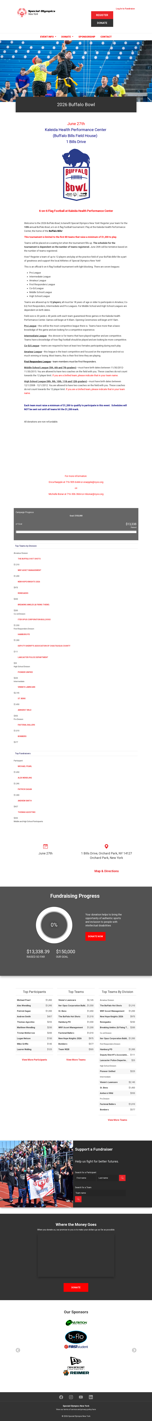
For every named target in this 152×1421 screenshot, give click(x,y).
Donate (102, 23)
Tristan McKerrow (26, 1033)
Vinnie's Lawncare (26, 687)
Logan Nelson (24, 1038)
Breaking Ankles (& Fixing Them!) (33, 605)
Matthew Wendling (26, 1027)
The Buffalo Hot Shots (29, 559)
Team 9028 (63, 1049)
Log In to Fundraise (125, 8)
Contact (106, 36)
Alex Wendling (25, 778)
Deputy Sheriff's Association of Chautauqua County (44, 646)
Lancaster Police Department (33, 657)
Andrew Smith (25, 801)
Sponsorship (87, 36)
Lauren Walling (24, 1049)
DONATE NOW (95, 936)
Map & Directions (106, 871)
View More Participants (34, 1059)
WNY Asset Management (29, 570)
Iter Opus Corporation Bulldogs (34, 619)
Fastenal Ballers (26, 725)
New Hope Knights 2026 (29, 582)
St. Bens (22, 698)
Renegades (23, 593)
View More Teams (76, 1059)
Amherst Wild (24, 710)
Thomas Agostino (26, 812)
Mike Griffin (22, 1044)
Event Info (47, 36)
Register (102, 15)
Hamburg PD (24, 634)
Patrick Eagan (25, 789)
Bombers (22, 736)
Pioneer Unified (25, 672)
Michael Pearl (25, 766)
